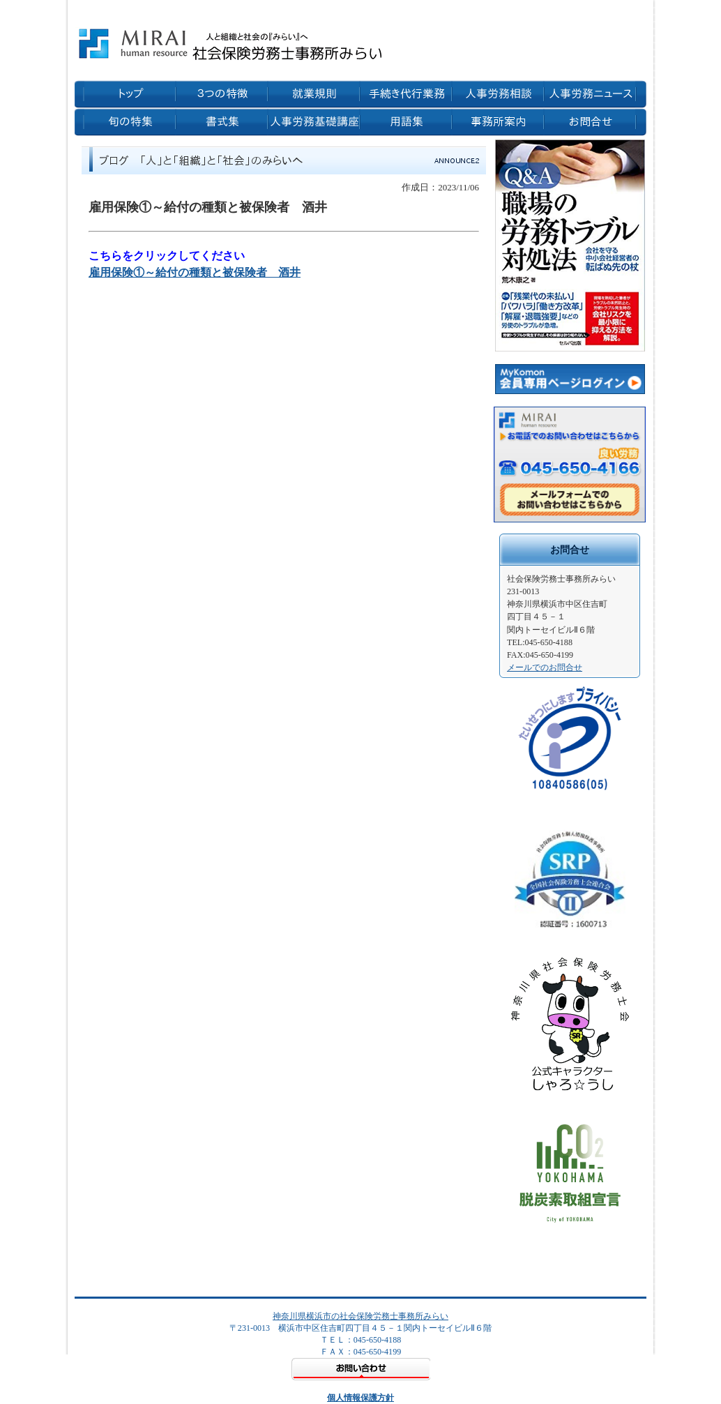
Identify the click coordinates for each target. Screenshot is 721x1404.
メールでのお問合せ (544, 667)
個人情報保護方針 (360, 1398)
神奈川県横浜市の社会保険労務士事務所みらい (360, 1316)
